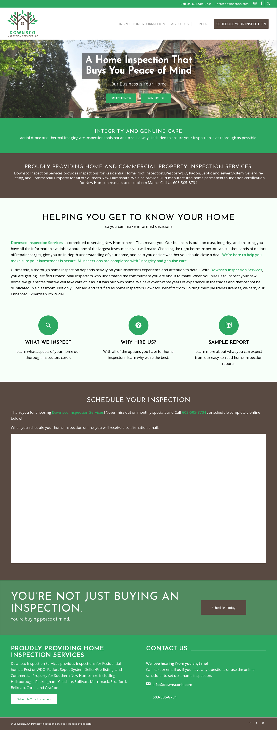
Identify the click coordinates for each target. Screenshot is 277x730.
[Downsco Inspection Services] (23, 24)
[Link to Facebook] (261, 3)
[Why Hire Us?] (138, 325)
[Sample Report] (229, 325)
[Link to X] (263, 723)
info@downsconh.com (232, 4)
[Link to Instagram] (255, 3)
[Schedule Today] (223, 607)
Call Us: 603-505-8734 (195, 4)
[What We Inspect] (48, 325)
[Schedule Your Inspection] (34, 699)
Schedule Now (121, 98)
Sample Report (228, 342)
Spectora (86, 723)
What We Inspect (48, 342)
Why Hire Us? (156, 98)
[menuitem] (142, 24)
